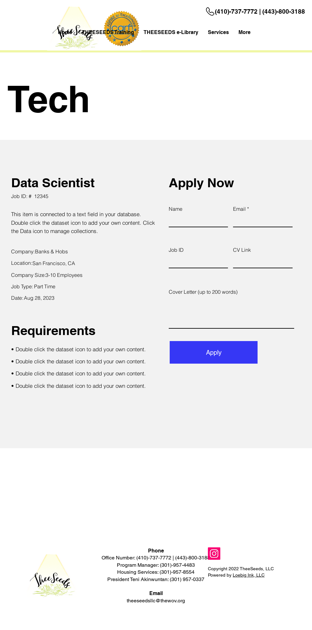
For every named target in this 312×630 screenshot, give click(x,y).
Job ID (176, 249)
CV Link (242, 249)
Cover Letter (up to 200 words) (203, 291)
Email (239, 208)
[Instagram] (214, 553)
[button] (218, 32)
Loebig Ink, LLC (249, 575)
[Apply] (214, 352)
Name (175, 208)
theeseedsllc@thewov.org (156, 601)
